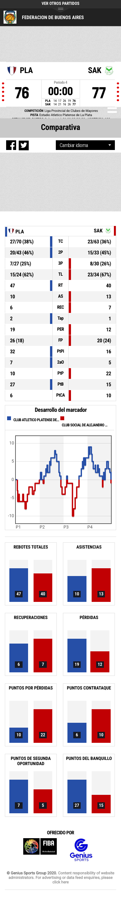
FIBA (40, 850)
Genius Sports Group (81, 850)
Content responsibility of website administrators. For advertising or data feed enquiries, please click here (61, 877)
